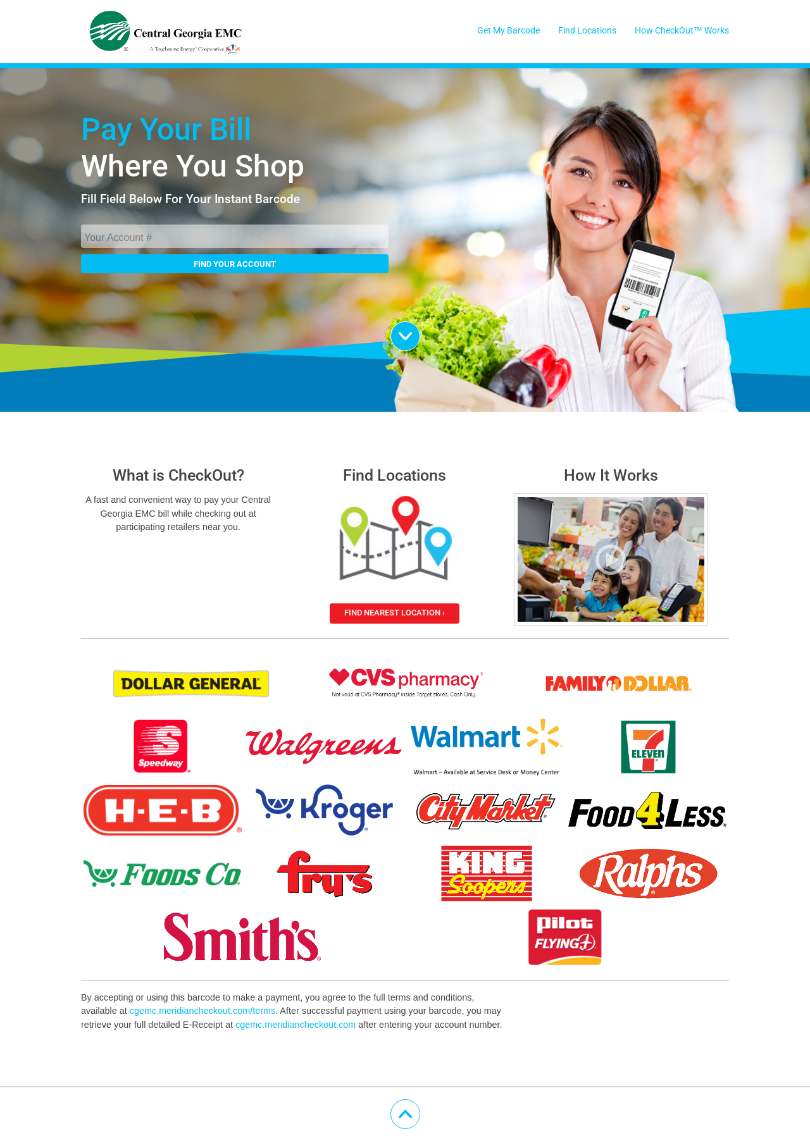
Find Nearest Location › (394, 612)
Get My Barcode (508, 30)
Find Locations (587, 30)
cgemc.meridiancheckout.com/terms (202, 1011)
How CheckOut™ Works (682, 30)
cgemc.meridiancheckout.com (295, 1025)
